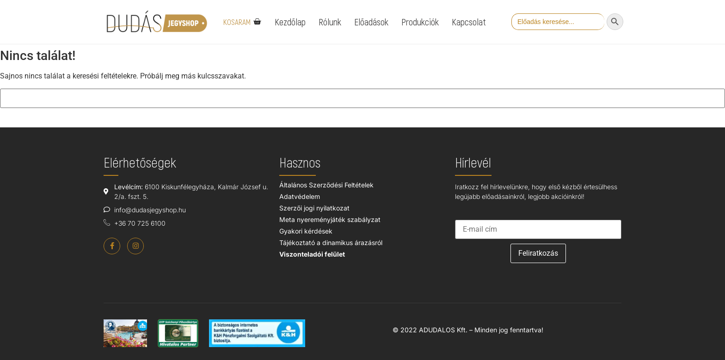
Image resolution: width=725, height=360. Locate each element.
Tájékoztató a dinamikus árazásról (330, 242)
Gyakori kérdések (305, 231)
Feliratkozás (538, 253)
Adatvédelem (299, 196)
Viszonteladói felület (312, 254)
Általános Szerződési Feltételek (326, 185)
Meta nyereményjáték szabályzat (330, 219)
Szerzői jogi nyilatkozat (314, 208)
